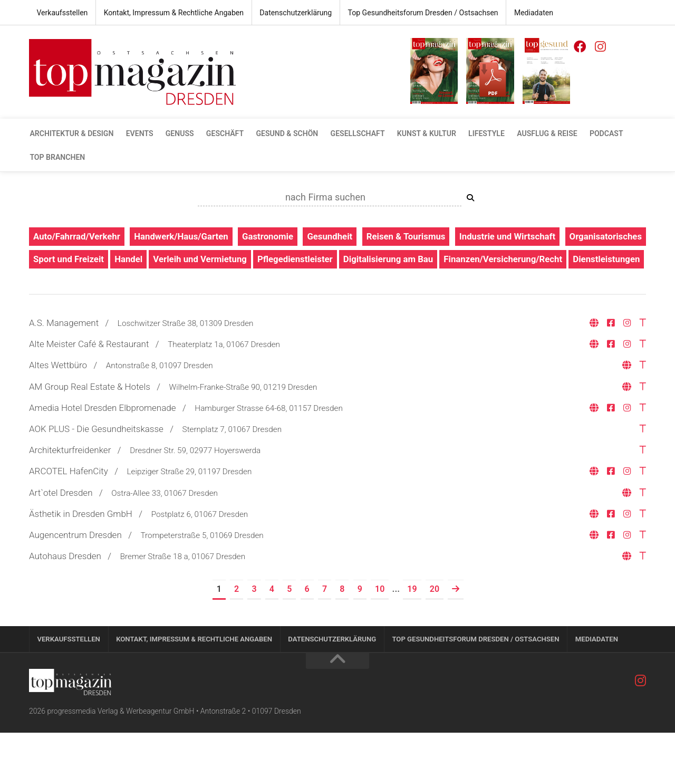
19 (412, 614)
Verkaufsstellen (62, 12)
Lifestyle (480, 134)
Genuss (177, 134)
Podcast (598, 134)
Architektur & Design (71, 134)
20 (434, 614)
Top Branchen (57, 158)
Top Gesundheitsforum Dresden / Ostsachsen (419, 12)
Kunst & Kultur (421, 134)
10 (379, 614)
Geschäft (222, 134)
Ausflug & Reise (540, 134)
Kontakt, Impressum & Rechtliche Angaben (172, 12)
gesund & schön (283, 134)
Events (138, 134)
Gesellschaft (353, 134)
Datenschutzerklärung (293, 12)
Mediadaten (528, 12)
